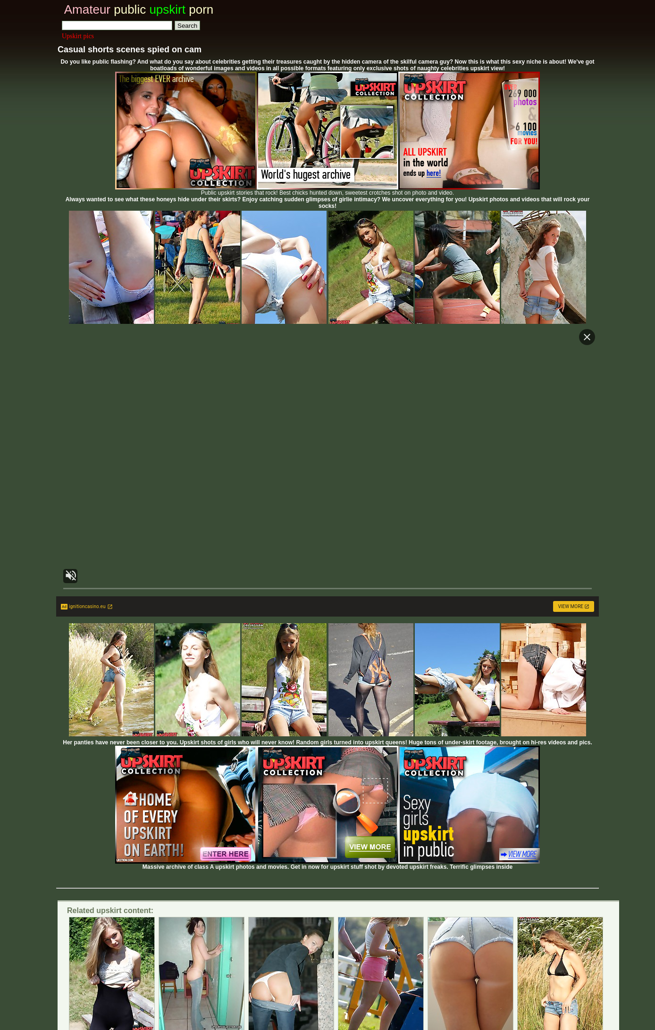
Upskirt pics (78, 36)
